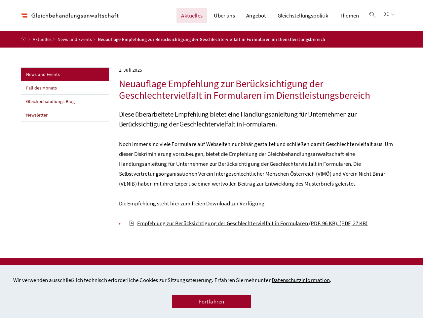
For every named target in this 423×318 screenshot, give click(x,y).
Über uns (224, 15)
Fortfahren (211, 301)
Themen (349, 15)
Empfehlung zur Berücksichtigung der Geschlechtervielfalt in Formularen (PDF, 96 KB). (248, 223)
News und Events (75, 39)
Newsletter (37, 115)
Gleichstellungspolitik (303, 15)
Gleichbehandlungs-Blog (50, 101)
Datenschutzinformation (301, 280)
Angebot (256, 15)
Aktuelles (192, 15)
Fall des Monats (41, 88)
